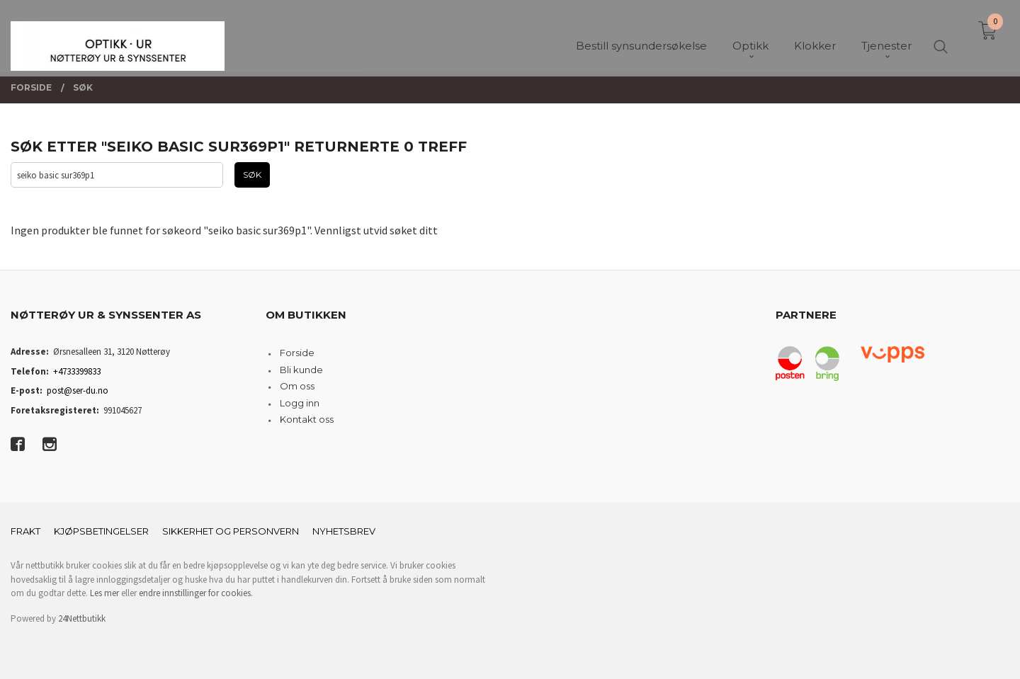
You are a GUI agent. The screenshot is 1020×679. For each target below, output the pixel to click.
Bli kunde (301, 369)
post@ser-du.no (77, 390)
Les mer (104, 593)
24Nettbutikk (82, 618)
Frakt (25, 531)
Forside (297, 352)
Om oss (297, 386)
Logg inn (299, 403)
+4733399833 (77, 371)
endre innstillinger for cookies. (196, 593)
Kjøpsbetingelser (101, 531)
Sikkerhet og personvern (230, 531)
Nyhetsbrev (343, 531)
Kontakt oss (307, 419)
